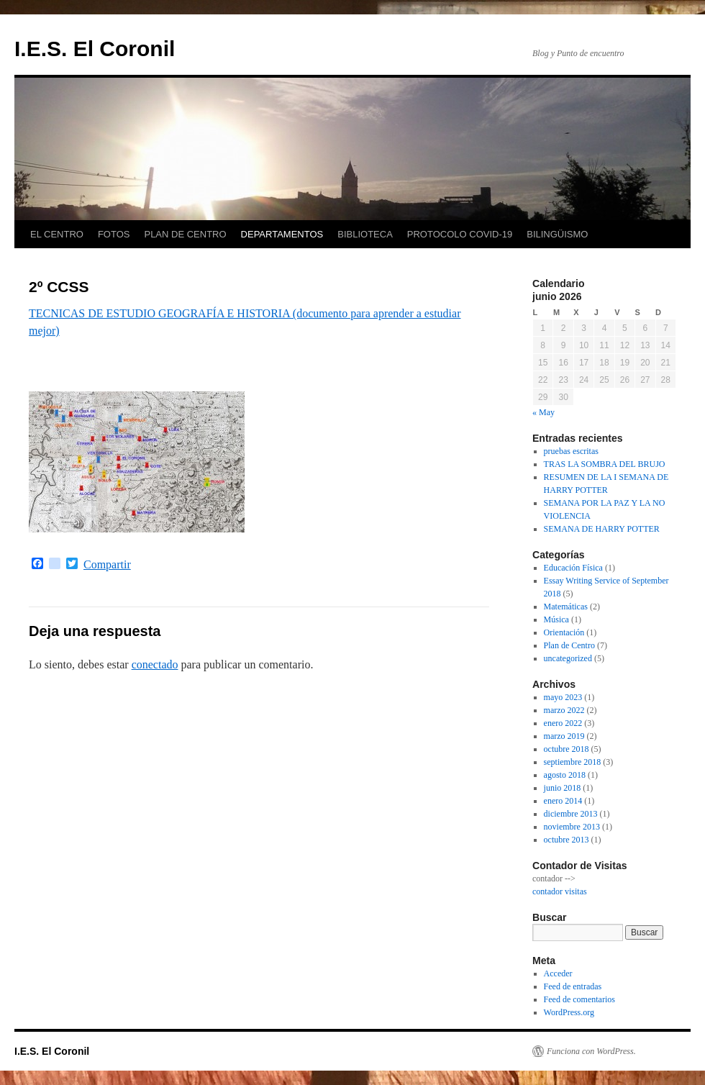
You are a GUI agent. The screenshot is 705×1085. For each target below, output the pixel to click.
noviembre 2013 (572, 827)
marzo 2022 (564, 710)
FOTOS (114, 234)
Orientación (564, 632)
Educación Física (573, 568)
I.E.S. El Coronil (94, 48)
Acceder (558, 973)
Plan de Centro (569, 645)
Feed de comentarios (579, 999)
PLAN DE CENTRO (185, 234)
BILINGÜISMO (557, 234)
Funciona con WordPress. (591, 1051)
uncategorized (568, 658)
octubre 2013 (566, 840)
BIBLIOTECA (365, 234)
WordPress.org (569, 1012)
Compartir (107, 565)
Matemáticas (566, 606)
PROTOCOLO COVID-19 (459, 234)
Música (556, 619)
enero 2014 (563, 801)
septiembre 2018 (572, 762)
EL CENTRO (56, 234)
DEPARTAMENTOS (282, 234)
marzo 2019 (564, 736)
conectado (155, 664)
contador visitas (559, 891)
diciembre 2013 (571, 814)
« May (543, 412)
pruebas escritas (571, 451)
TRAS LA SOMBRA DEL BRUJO (604, 464)
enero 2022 (563, 723)
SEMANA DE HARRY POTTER (602, 529)
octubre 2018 (566, 749)
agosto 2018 (565, 775)
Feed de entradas (573, 986)
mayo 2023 (563, 697)
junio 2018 (562, 788)
